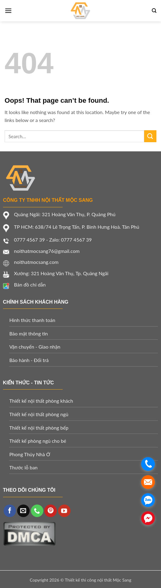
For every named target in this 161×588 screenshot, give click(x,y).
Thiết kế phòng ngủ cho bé (37, 441)
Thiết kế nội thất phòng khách (41, 401)
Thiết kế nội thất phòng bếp (38, 428)
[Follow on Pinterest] (50, 511)
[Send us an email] (23, 511)
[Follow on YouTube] (64, 511)
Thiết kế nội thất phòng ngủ (38, 414)
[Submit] (150, 136)
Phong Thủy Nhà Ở (29, 454)
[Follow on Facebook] (10, 511)
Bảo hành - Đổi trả (29, 360)
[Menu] (8, 10)
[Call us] (37, 511)
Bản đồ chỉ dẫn (30, 284)
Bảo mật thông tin (28, 333)
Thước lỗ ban (23, 467)
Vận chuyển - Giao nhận (34, 346)
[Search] (154, 11)
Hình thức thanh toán (32, 320)
